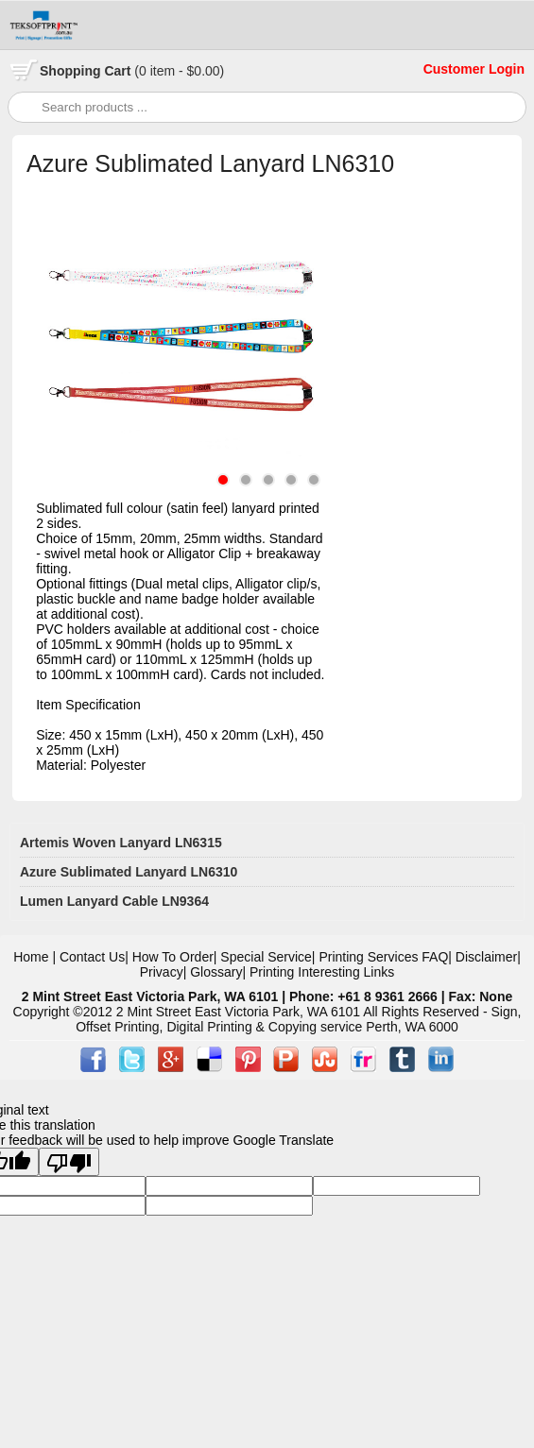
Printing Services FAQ (383, 956)
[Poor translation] (69, 1162)
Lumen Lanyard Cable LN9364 (114, 901)
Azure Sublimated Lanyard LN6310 (128, 871)
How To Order (173, 956)
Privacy (161, 972)
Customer (456, 69)
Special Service (266, 956)
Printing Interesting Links (322, 972)
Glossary (216, 972)
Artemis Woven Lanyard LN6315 (121, 842)
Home (30, 956)
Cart (132, 70)
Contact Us (92, 956)
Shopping (72, 70)
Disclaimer (486, 956)
